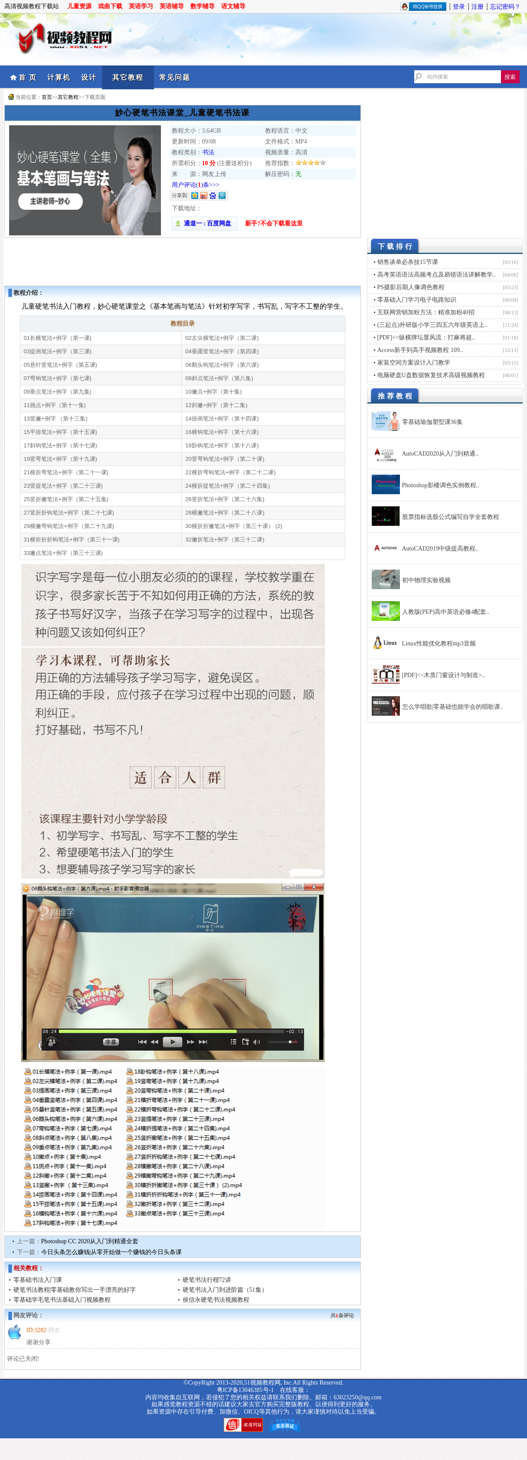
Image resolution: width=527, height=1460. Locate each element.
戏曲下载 (110, 6)
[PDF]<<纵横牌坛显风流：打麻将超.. (426, 337)
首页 (47, 97)
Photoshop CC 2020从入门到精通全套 (90, 1241)
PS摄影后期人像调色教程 (411, 287)
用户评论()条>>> (195, 185)
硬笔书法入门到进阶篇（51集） (225, 1290)
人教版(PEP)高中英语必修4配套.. (445, 612)
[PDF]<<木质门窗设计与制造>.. (443, 675)
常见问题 (174, 77)
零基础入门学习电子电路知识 (416, 300)
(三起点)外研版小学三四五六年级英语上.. (432, 325)
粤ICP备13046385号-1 (245, 1390)
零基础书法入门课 (37, 1280)
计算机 (59, 77)
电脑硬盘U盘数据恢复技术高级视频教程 (431, 375)
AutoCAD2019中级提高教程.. (440, 548)
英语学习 (141, 6)
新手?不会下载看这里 (274, 223)
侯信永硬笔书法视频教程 (216, 1300)
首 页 (28, 77)
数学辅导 (202, 6)
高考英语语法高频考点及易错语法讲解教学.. (436, 274)
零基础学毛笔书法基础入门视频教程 (62, 1300)
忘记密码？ (505, 6)
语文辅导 (233, 6)
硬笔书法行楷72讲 (207, 1280)
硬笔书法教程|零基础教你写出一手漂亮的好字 (74, 1290)
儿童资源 (79, 6)
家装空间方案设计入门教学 (413, 362)
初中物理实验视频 (426, 580)
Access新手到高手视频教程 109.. (420, 350)
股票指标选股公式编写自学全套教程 (450, 517)
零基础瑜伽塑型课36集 (432, 422)
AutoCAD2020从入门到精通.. (440, 453)
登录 (459, 6)
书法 (208, 152)
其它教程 (128, 77)
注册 (477, 6)
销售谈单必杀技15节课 (407, 262)
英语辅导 (172, 6)
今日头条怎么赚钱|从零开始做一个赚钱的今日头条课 (111, 1252)
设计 (89, 77)
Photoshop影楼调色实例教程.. (440, 485)
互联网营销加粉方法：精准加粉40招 (426, 312)
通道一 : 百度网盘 (205, 223)
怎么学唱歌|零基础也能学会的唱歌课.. (453, 707)
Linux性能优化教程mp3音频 (439, 643)
